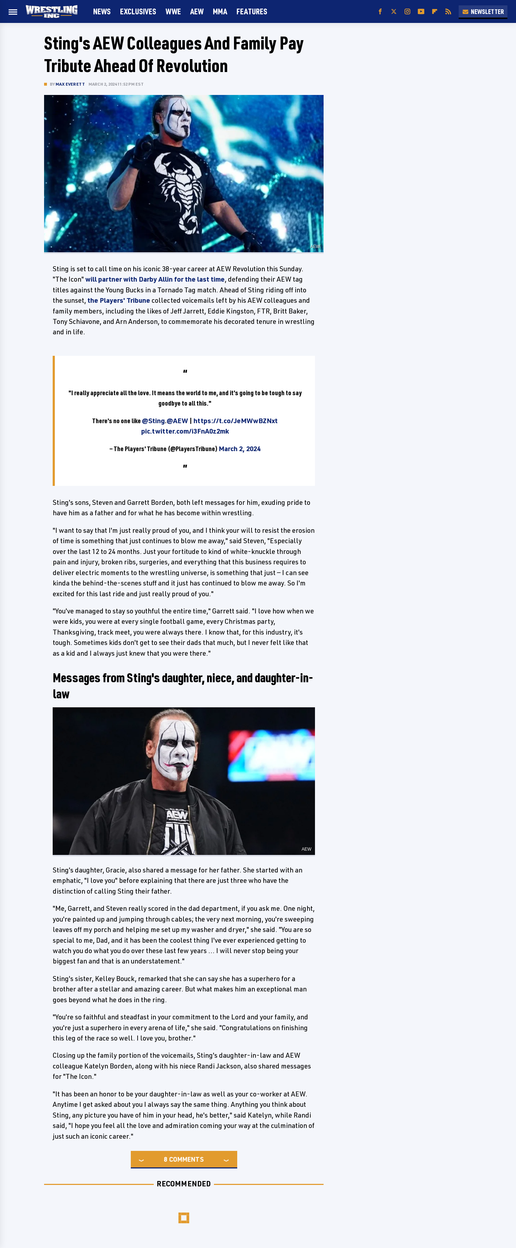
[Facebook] (380, 12)
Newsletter (483, 11)
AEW (197, 11)
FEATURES (251, 11)
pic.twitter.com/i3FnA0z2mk (185, 431)
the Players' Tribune (118, 300)
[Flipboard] (434, 12)
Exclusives (138, 11)
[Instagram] (407, 12)
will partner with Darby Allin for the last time (155, 279)
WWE (173, 11)
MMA (220, 11)
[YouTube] (421, 12)
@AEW (177, 420)
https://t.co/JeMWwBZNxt (236, 420)
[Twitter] (394, 12)
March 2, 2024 (240, 448)
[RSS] (448, 12)
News (102, 11)
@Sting (153, 420)
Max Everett (70, 84)
